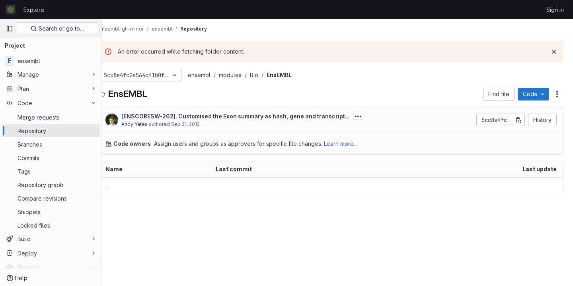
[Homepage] (10, 9)
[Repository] (51, 130)
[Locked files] (51, 225)
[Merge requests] (51, 117)
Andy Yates (147, 124)
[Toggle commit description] (371, 116)
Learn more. (352, 143)
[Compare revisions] (51, 198)
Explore (33, 9)
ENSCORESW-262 (161, 116)
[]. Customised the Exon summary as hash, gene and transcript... (248, 116)
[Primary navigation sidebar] (9, 28)
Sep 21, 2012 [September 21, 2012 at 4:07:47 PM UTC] (198, 124)
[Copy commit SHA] (518, 120)
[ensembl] (51, 60)
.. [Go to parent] (119, 185)
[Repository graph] (51, 184)
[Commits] (51, 157)
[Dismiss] (554, 51)
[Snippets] (51, 211)
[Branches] (51, 144)
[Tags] (51, 171)
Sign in (555, 9)
